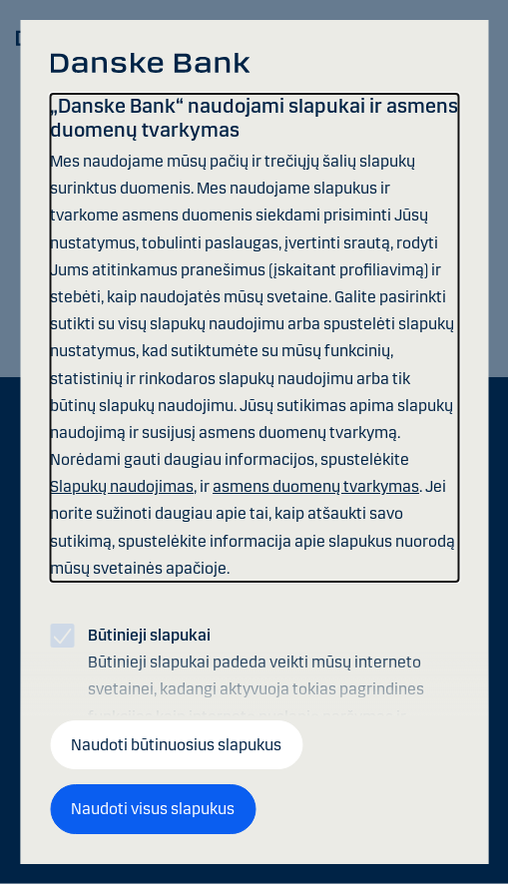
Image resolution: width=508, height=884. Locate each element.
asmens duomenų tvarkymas (316, 486)
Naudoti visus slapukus (153, 808)
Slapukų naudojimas (122, 486)
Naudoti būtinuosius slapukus (176, 744)
